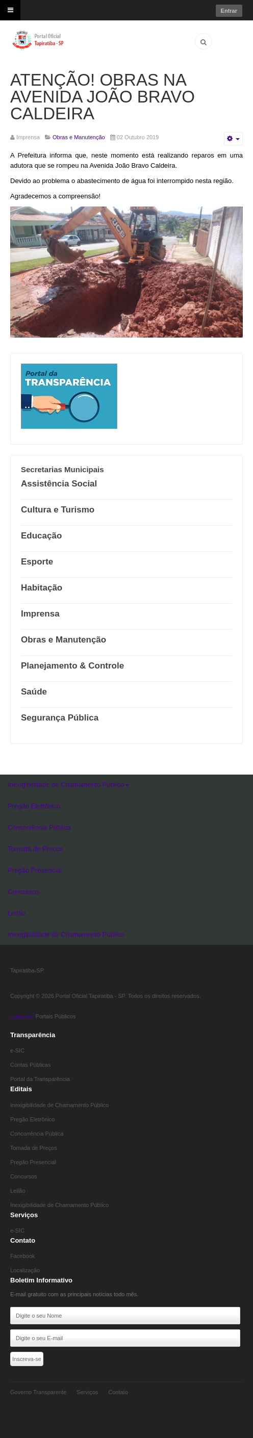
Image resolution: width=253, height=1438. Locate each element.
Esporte (37, 562)
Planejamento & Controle (72, 666)
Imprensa (40, 614)
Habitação (41, 588)
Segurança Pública (59, 718)
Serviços (87, 1392)
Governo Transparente (38, 1392)
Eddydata (22, 1016)
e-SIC (17, 1050)
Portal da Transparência (40, 1079)
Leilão (17, 913)
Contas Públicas (30, 1065)
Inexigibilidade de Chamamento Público (68, 784)
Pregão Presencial (35, 870)
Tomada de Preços (35, 849)
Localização (25, 1270)
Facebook (22, 1256)
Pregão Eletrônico (34, 806)
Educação (41, 536)
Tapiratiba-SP (27, 970)
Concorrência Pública (39, 827)
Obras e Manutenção (63, 640)
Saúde (34, 692)
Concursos (23, 891)
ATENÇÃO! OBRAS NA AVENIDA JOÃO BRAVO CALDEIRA (102, 96)
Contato (118, 1392)
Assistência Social (59, 484)
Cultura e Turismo (57, 510)
